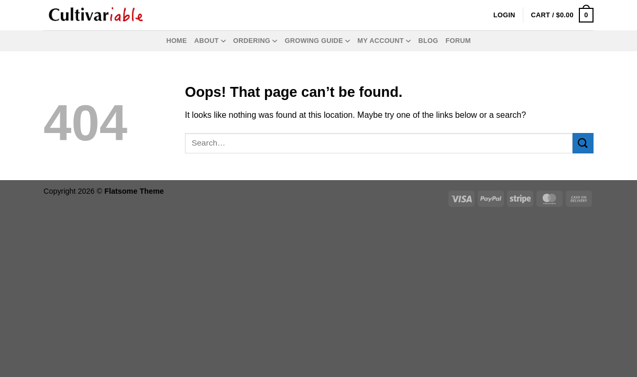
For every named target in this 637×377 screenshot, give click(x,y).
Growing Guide (317, 41)
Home (176, 41)
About (210, 41)
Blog (428, 41)
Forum (457, 41)
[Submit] (583, 143)
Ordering (255, 41)
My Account (384, 41)
